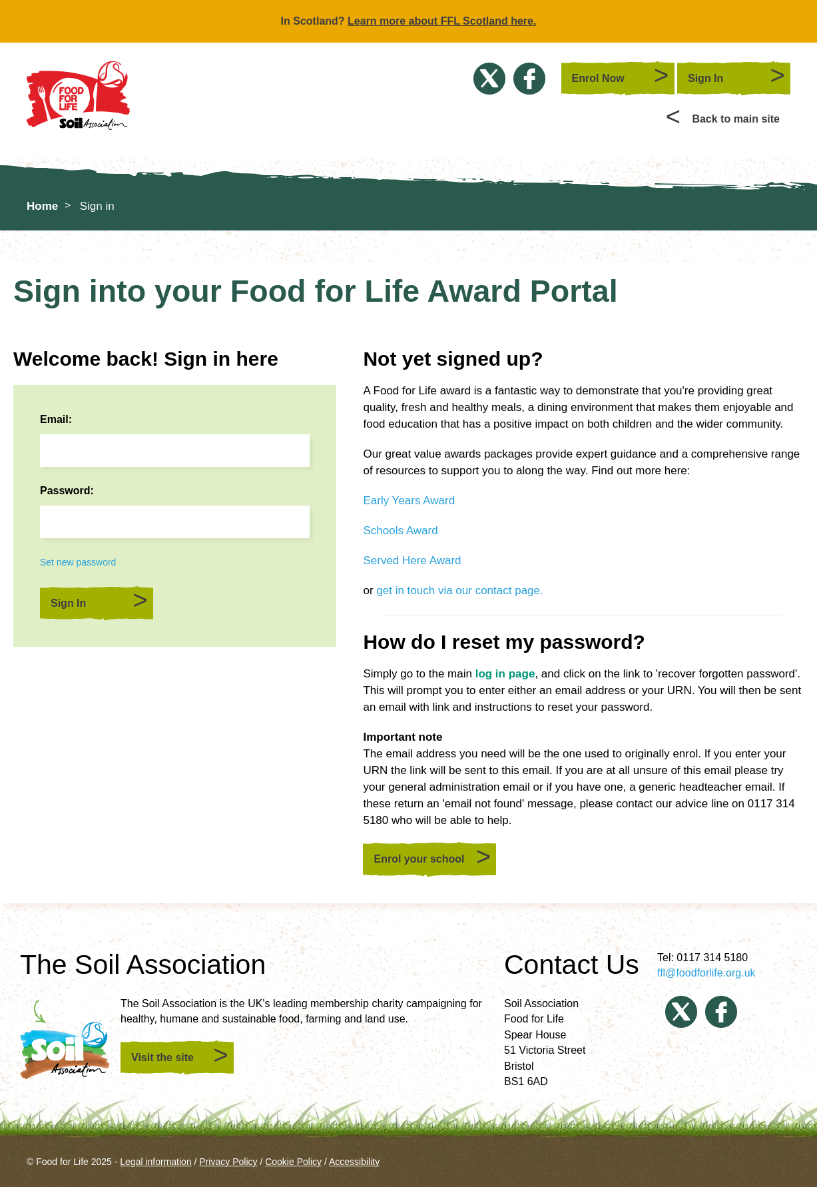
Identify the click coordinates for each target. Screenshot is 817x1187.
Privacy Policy (228, 1161)
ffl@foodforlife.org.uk (706, 973)
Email (54, 419)
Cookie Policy (293, 1161)
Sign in (97, 206)
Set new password (78, 562)
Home (42, 206)
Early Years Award (409, 500)
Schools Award (400, 530)
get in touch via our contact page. (459, 590)
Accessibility (354, 1161)
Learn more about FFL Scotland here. (442, 21)
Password (65, 490)
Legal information (155, 1161)
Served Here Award (412, 560)
